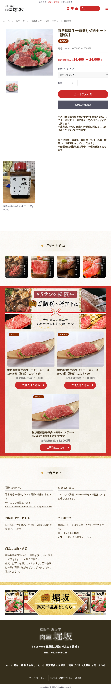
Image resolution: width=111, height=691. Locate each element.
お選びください (66, 69)
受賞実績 (57, 661)
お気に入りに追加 (83, 105)
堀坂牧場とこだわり (39, 661)
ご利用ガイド (84, 661)
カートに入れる (83, 94)
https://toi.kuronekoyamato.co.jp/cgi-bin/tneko (28, 503)
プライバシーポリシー (36, 679)
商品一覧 (20, 21)
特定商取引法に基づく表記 (61, 679)
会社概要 (80, 679)
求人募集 (98, 661)
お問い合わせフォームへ (78, 533)
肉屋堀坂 (70, 661)
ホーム (6, 21)
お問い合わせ (55, 667)
